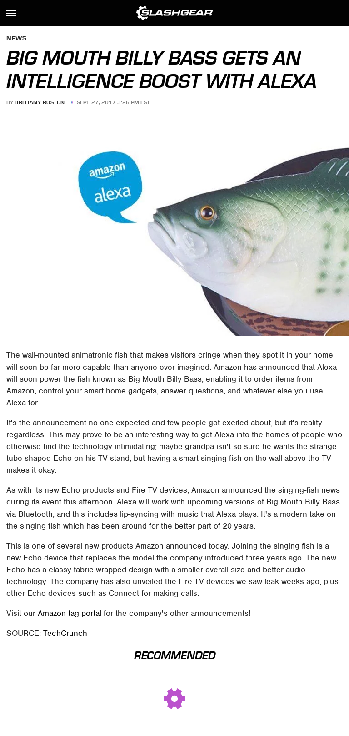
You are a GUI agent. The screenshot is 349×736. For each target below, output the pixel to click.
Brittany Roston (40, 102)
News (16, 39)
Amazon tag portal (69, 613)
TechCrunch (65, 633)
